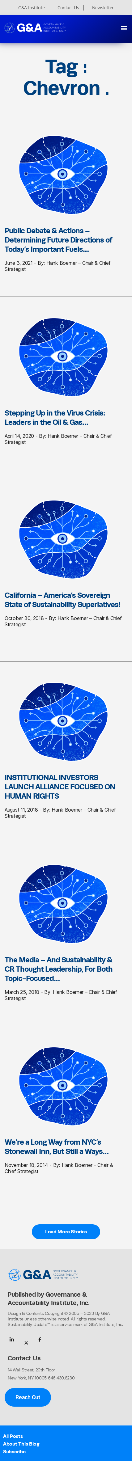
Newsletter (103, 8)
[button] (124, 28)
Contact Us (68, 8)
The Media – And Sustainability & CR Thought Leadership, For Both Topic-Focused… (59, 968)
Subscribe (14, 1452)
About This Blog (21, 1444)
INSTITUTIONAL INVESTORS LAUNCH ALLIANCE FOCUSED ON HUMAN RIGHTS (60, 786)
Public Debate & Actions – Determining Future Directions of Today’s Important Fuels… (58, 239)
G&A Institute (31, 8)
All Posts (13, 1436)
